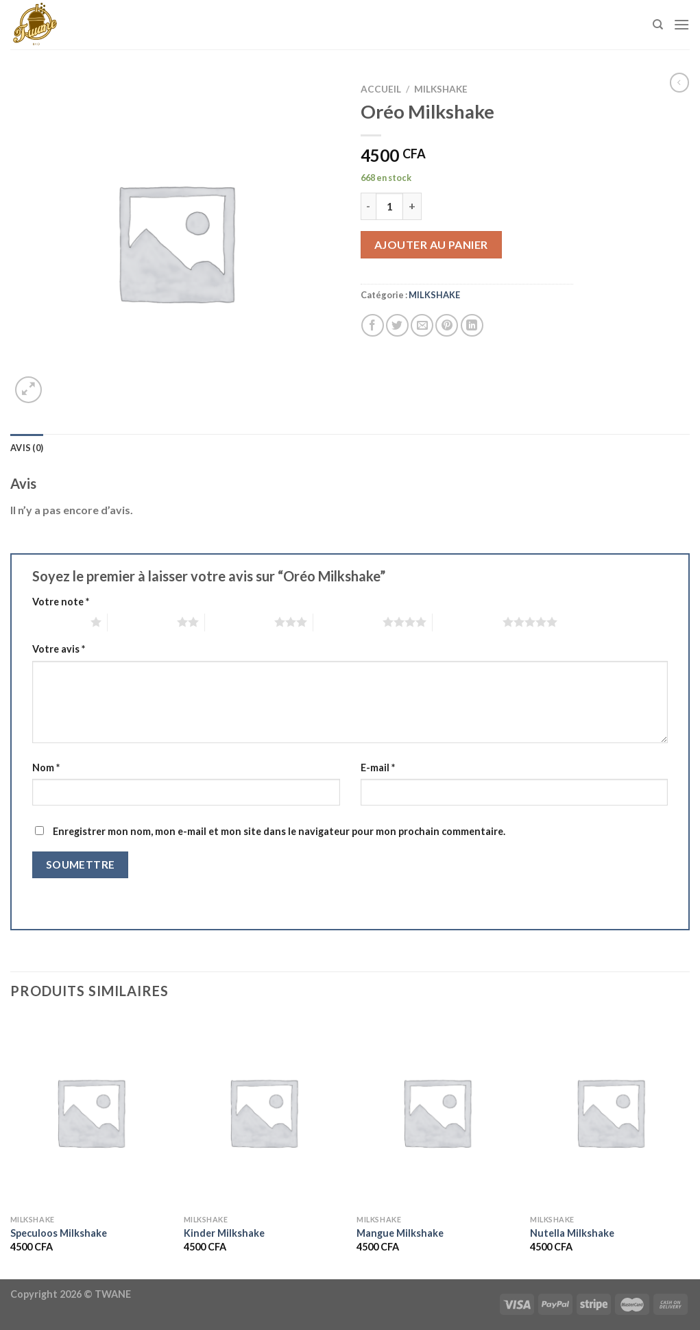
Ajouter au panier (431, 244)
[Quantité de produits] (389, 206)
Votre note (60, 601)
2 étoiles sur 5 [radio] (142, 621)
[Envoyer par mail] (422, 325)
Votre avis (58, 649)
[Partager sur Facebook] (372, 325)
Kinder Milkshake (224, 1233)
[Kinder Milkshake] (263, 1111)
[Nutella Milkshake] (610, 1111)
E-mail (378, 767)
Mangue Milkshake (400, 1233)
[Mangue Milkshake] (436, 1111)
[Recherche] (658, 25)
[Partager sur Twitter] (397, 325)
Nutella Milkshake (572, 1233)
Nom (46, 767)
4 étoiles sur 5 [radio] (348, 621)
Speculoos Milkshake (58, 1233)
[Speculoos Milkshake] (90, 1111)
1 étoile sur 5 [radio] (57, 621)
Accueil (381, 89)
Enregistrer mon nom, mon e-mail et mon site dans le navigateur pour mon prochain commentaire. (279, 831)
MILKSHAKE (441, 89)
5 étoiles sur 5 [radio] (467, 621)
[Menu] (681, 24)
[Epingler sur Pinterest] (446, 325)
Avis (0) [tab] (26, 447)
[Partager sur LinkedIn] (472, 325)
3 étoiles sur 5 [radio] (239, 621)
